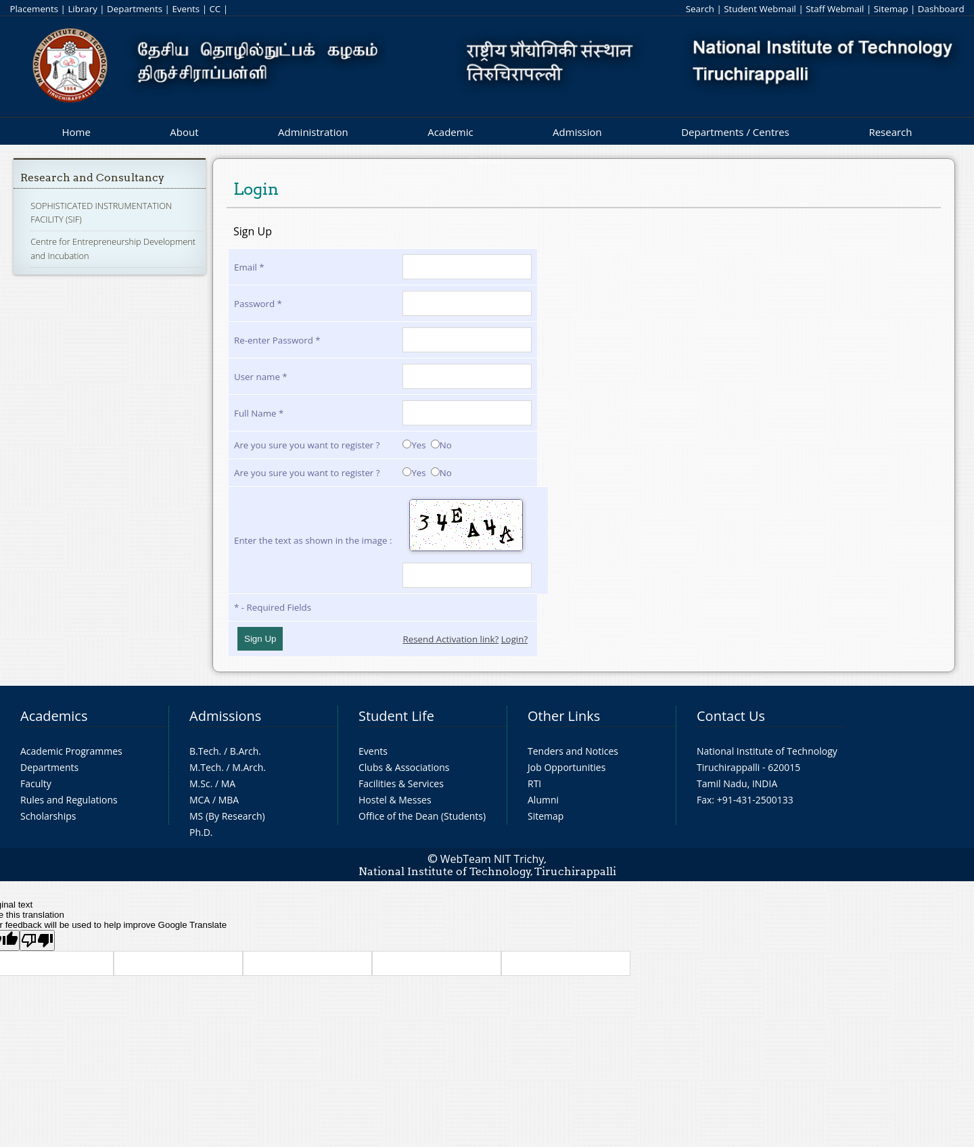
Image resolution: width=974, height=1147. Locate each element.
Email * (249, 267)
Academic (450, 132)
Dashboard (941, 9)
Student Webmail (760, 9)
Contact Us (731, 716)
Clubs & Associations (404, 767)
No (441, 445)
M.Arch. (249, 767)
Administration (313, 132)
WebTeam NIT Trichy (492, 858)
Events (186, 9)
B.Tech (204, 751)
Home (76, 132)
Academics (53, 716)
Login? (514, 639)
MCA (199, 799)
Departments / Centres (735, 132)
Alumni (543, 799)
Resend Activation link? (450, 639)
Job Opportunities (566, 767)
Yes (413, 445)
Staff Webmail (835, 9)
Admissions (225, 716)
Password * (258, 304)
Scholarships (48, 816)
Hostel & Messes (395, 799)
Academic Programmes (71, 751)
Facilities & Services (401, 783)
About (184, 132)
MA (228, 783)
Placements (33, 9)
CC (215, 9)
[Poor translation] (37, 940)
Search (700, 9)
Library (82, 9)
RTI (534, 783)
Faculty (35, 783)
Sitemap (891, 9)
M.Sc (199, 783)
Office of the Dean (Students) (422, 816)
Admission (577, 132)
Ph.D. (201, 832)
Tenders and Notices (573, 751)
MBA (228, 799)
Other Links (564, 716)
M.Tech (205, 767)
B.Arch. (245, 751)
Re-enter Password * (277, 340)
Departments (134, 9)
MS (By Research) (227, 816)
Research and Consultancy (92, 177)
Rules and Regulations (69, 799)
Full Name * (258, 413)
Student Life (396, 716)
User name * (260, 377)
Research (890, 132)
